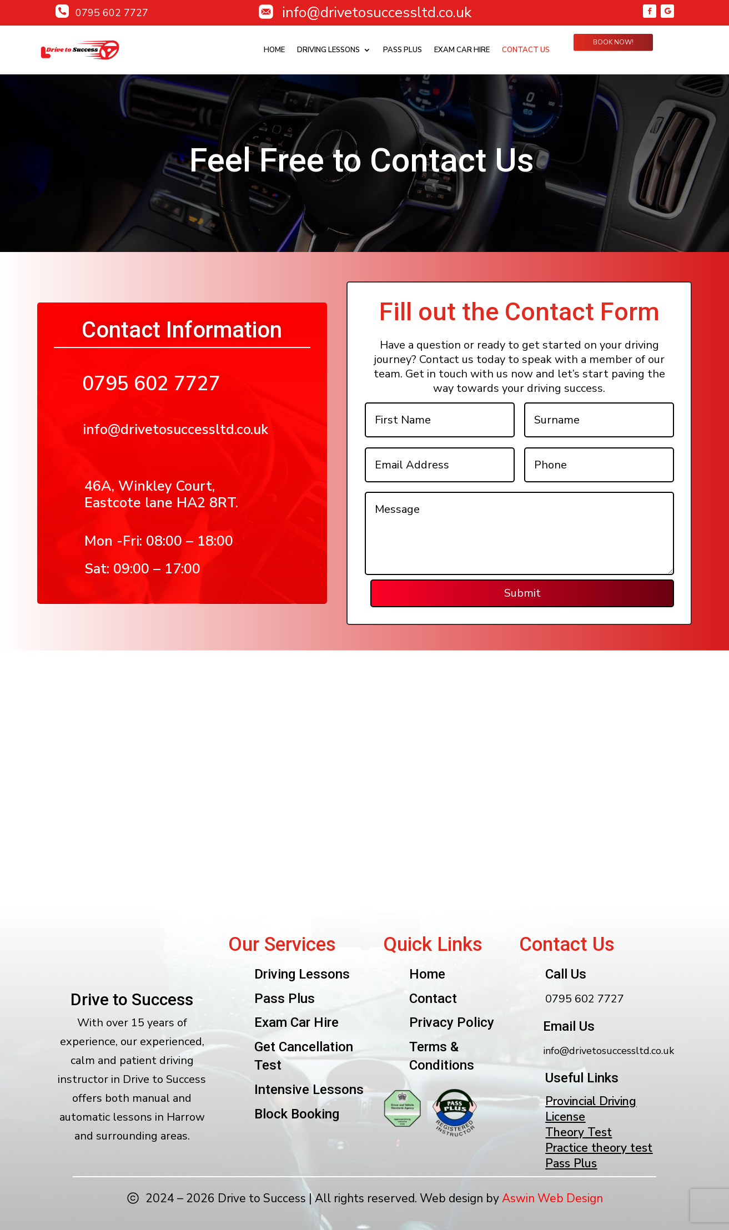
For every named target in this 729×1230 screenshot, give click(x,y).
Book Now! (613, 42)
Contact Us (526, 50)
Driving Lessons (328, 50)
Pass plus (402, 50)
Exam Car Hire (462, 50)
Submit (523, 593)
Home (274, 50)
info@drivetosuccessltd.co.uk (175, 429)
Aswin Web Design (552, 1198)
